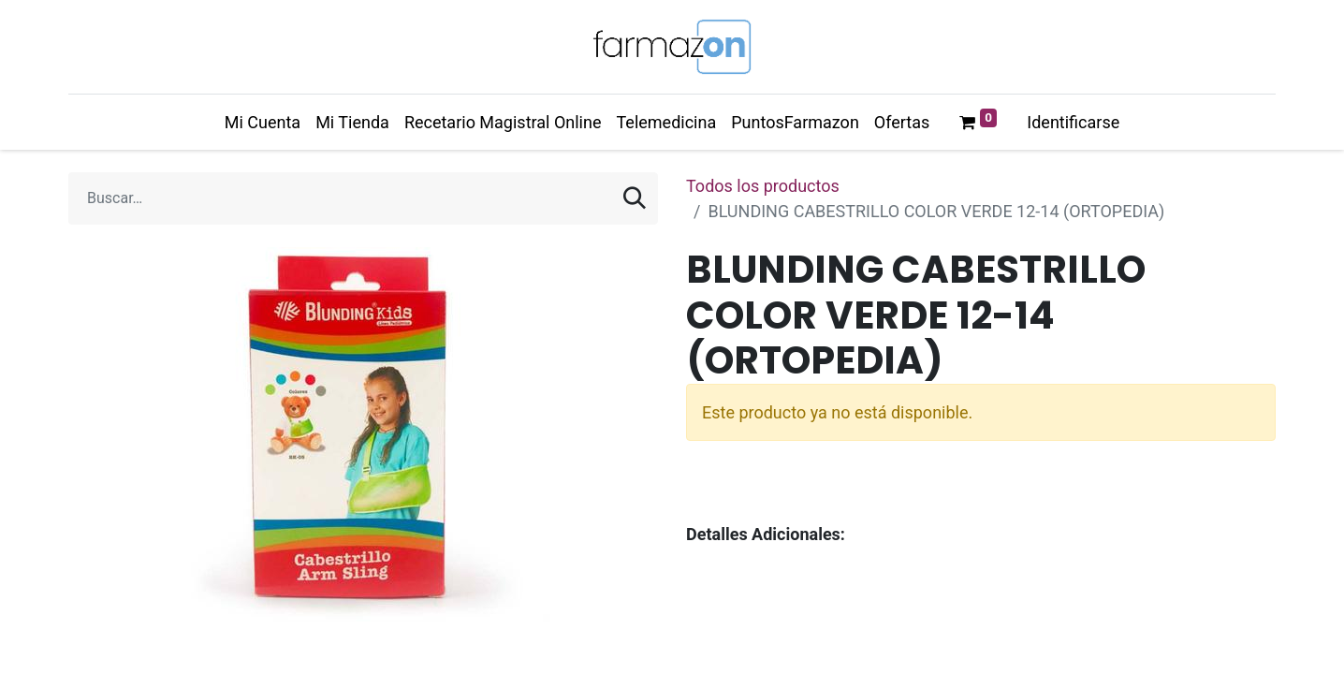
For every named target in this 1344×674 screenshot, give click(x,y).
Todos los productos (763, 186)
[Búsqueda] (634, 198)
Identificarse (1073, 122)
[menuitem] (262, 122)
